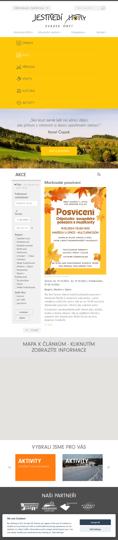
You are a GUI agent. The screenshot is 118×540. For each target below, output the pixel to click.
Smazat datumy (32, 228)
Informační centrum (48, 32)
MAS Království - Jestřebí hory (29, 8)
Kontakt (101, 32)
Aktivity (28, 103)
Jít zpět (34, 330)
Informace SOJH (23, 32)
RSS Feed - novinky (99, 174)
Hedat (103, 8)
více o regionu (59, 151)
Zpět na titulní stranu (59, 20)
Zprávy (27, 43)
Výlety (27, 79)
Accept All (95, 522)
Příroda (28, 67)
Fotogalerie (77, 32)
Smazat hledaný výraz (16, 211)
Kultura (28, 91)
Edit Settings (95, 529)
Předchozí (9, 467)
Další (108, 467)
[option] (35, 467)
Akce (26, 55)
